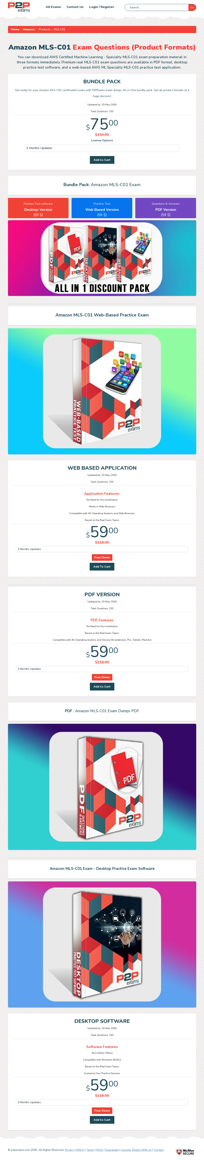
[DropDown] (102, 148)
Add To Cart (102, 567)
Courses (126, 1150)
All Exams (53, 7)
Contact (159, 1150)
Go (192, 7)
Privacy (69, 1150)
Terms (90, 1150)
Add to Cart (102, 160)
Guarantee (112, 1150)
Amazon (28, 29)
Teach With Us (142, 1150)
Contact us (75, 7)
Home (15, 29)
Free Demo (102, 557)
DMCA (80, 1150)
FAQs (99, 1150)
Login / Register (101, 7)
